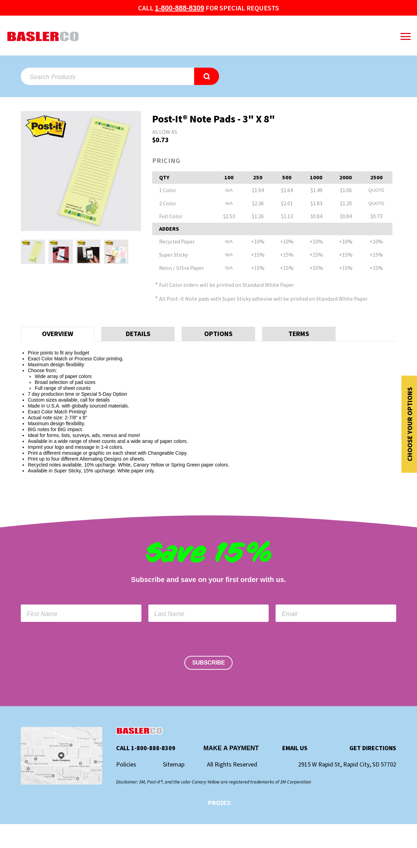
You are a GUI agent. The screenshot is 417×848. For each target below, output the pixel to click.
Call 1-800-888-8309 (145, 748)
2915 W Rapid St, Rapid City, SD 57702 (347, 765)
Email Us (294, 748)
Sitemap (173, 765)
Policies (126, 765)
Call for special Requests (208, 8)
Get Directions (372, 748)
